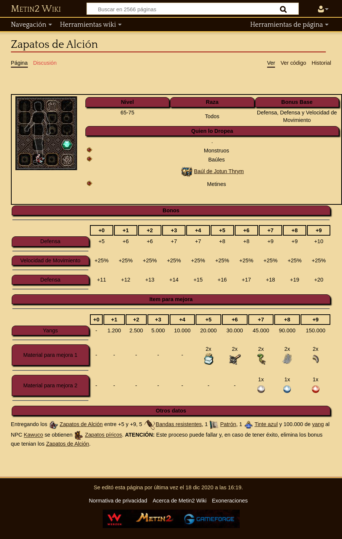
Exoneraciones (230, 501)
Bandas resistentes (179, 424)
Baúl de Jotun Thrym (219, 171)
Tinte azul (266, 424)
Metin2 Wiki (36, 9)
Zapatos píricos (103, 435)
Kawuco (33, 435)
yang (318, 424)
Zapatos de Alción (81, 424)
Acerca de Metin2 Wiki (180, 501)
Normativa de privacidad (118, 501)
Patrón (228, 424)
